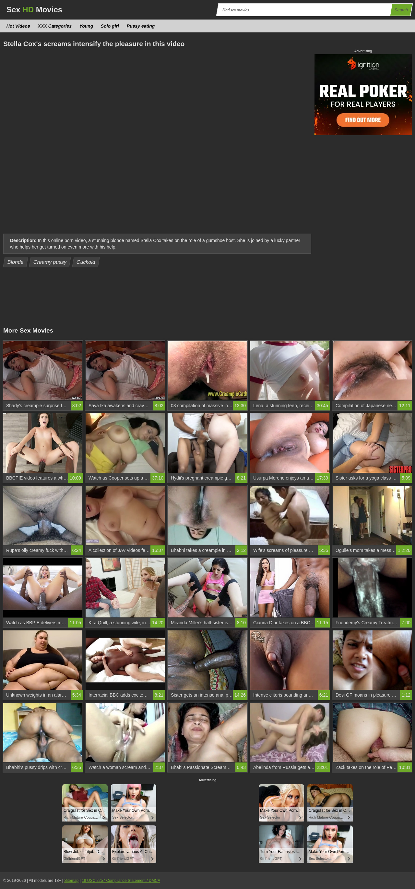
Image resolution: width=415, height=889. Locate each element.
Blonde (15, 262)
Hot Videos (18, 26)
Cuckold (86, 262)
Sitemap (71, 880)
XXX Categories (54, 26)
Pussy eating (140, 26)
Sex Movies (34, 9)
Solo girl (110, 26)
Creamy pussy (50, 262)
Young (86, 26)
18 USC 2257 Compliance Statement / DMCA (121, 880)
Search (401, 9)
